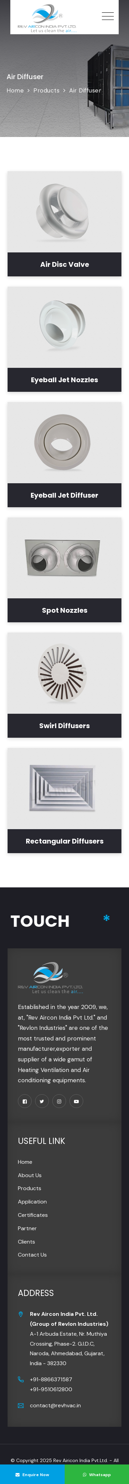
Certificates (33, 1215)
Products (29, 1188)
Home (25, 1161)
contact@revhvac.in (55, 1405)
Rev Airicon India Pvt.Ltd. (80, 1460)
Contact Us (32, 1254)
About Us (30, 1175)
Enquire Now (32, 1474)
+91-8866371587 (51, 1379)
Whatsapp (97, 1474)
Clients (26, 1241)
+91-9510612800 (51, 1389)
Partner (27, 1228)
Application (32, 1201)
